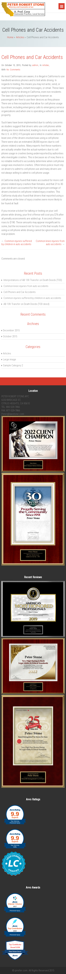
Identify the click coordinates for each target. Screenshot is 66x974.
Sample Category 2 (13, 365)
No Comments (13, 69)
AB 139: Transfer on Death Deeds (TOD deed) (26, 304)
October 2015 (10, 336)
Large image (9, 359)
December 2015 (11, 330)
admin (35, 65)
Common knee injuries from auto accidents (50, 242)
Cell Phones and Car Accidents (32, 57)
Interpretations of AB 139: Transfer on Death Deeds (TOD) (32, 280)
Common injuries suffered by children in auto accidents (16, 242)
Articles (20, 37)
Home (10, 37)
